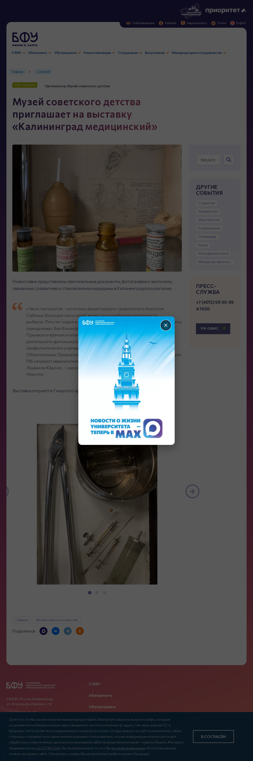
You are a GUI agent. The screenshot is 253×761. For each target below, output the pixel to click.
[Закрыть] (166, 325)
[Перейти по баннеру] (126, 380)
